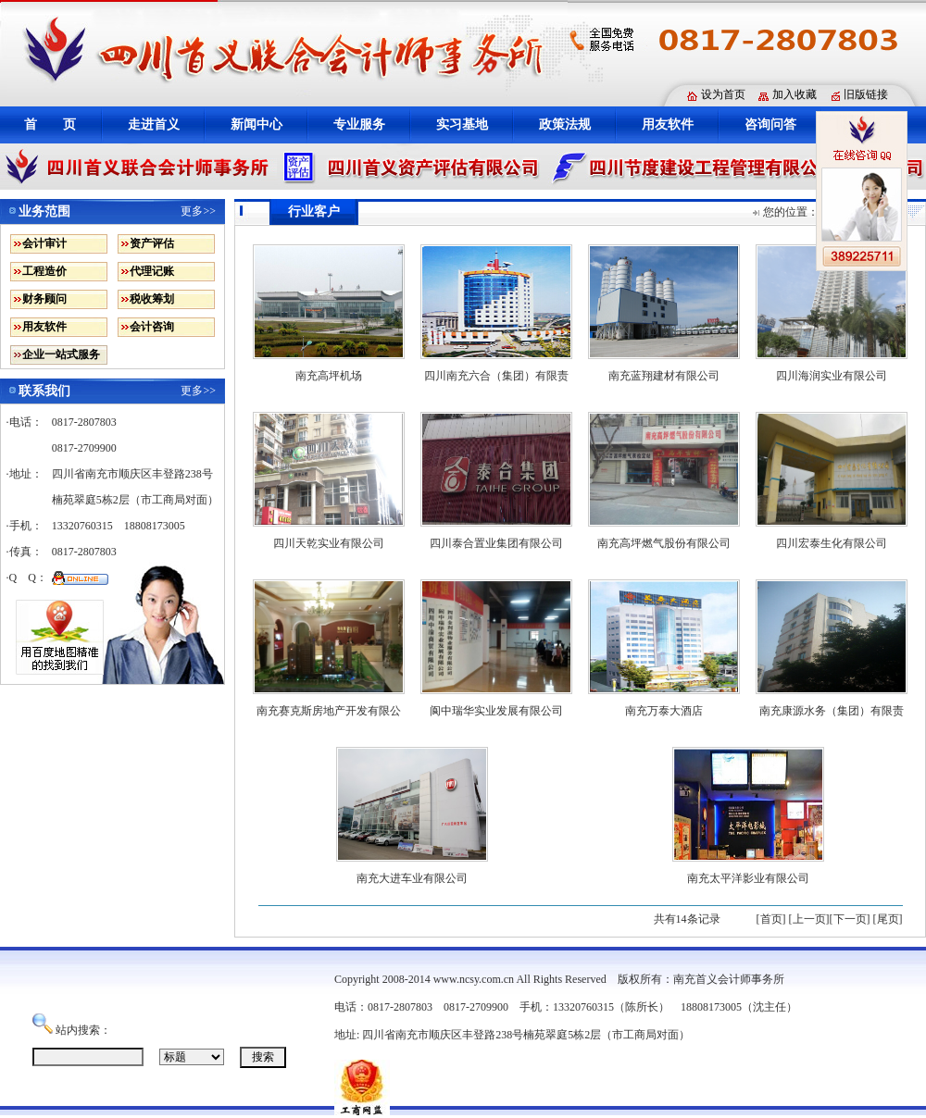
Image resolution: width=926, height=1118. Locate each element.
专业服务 (359, 124)
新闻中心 (256, 124)
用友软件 (668, 124)
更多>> (198, 211)
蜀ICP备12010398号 (740, 1034)
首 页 (50, 124)
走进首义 (154, 124)
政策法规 (565, 124)
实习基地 (462, 124)
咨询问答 (770, 124)
